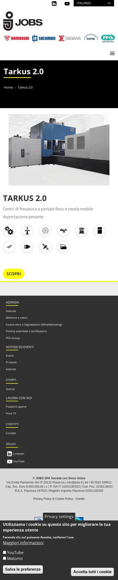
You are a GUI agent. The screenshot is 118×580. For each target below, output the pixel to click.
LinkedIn (18, 453)
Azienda (11, 311)
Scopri (14, 274)
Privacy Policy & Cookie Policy (53, 499)
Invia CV (11, 413)
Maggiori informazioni (23, 544)
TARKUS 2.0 (25, 198)
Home (8, 87)
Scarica (10, 389)
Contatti (11, 433)
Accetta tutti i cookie (92, 573)
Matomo (15, 559)
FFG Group (13, 338)
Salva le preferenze (23, 570)
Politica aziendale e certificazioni (26, 331)
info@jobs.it (75, 482)
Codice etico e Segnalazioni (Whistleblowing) (34, 324)
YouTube (18, 461)
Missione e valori (16, 317)
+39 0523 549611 (100, 482)
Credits (80, 499)
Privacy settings (59, 517)
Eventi (10, 355)
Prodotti (11, 362)
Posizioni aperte (16, 406)
